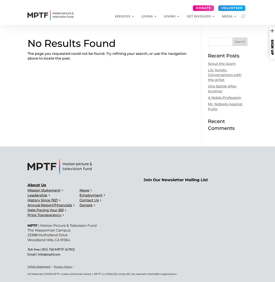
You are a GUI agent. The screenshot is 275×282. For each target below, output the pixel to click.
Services (122, 16)
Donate (203, 8)
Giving (170, 16)
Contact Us (89, 200)
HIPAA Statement (39, 266)
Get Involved (199, 16)
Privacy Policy (63, 266)
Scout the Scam (222, 64)
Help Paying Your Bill (46, 210)
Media (227, 16)
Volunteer (231, 8)
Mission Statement (44, 190)
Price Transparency (44, 215)
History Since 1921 (43, 200)
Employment (90, 195)
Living (147, 16)
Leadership (37, 195)
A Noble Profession (224, 98)
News (84, 190)
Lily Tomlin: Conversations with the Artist (224, 75)
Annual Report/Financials (50, 205)
